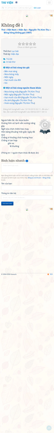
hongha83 (16, 160)
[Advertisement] (27, 41)
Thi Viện (7, 2)
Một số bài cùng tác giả (16, 119)
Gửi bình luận (7, 309)
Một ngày (8, 128)
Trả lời (9, 110)
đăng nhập (46, 283)
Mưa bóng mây (11, 125)
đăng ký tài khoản (34, 283)
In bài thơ (10, 113)
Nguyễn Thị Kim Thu (29, 143)
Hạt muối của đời (12, 131)
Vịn (5, 134)
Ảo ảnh (7, 151)
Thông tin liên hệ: (8, 298)
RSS (50, 431)
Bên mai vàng (10, 122)
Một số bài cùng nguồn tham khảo (22, 139)
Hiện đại (15, 105)
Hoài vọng (9, 154)
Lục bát (15, 102)
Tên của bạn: (6, 289)
